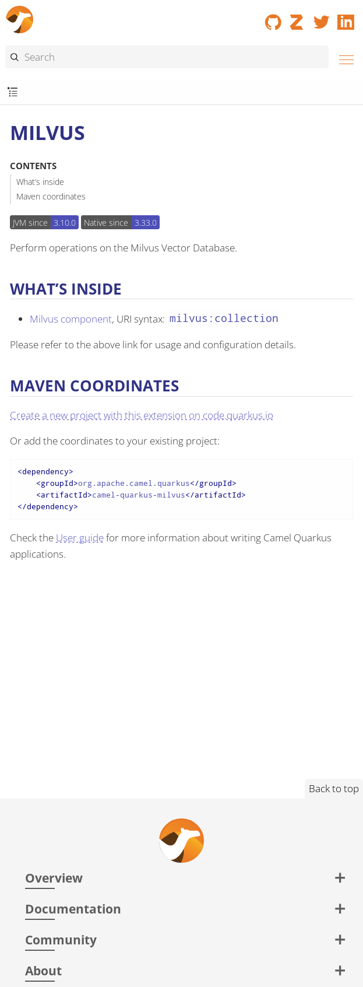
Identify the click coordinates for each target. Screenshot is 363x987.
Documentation (73, 908)
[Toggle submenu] (12, 92)
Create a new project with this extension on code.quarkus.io (141, 415)
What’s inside (40, 181)
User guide (80, 537)
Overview (54, 877)
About (43, 970)
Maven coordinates (51, 196)
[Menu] (343, 58)
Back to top (334, 788)
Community (61, 939)
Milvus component (71, 319)
